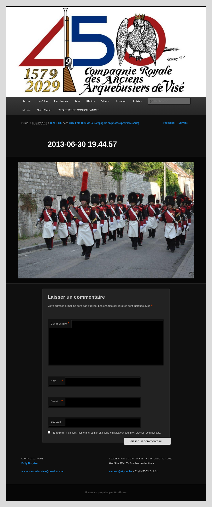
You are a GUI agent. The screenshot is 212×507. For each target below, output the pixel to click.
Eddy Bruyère (29, 463)
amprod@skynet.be (120, 471)
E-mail (57, 401)
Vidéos (105, 101)
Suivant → (184, 122)
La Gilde (43, 101)
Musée (26, 110)
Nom (57, 381)
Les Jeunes (61, 101)
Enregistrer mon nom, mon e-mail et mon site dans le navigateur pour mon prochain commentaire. (107, 432)
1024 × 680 (56, 123)
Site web (56, 421)
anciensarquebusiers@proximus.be (42, 471)
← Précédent (167, 122)
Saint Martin (44, 110)
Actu (77, 101)
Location (121, 101)
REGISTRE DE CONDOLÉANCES (79, 110)
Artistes (137, 101)
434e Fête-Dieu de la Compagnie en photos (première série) (104, 123)
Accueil (26, 101)
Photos (90, 101)
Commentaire (60, 324)
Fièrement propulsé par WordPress (106, 492)
